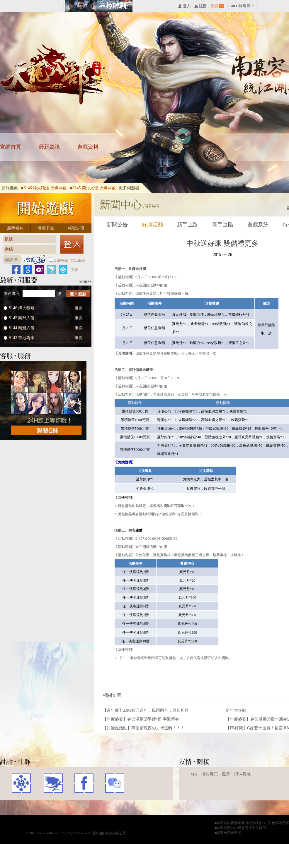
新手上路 (187, 225)
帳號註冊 (76, 228)
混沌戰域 (242, 774)
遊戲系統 (257, 225)
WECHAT (114, 783)
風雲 (226, 774)
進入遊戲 (78, 293)
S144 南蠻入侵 (22, 328)
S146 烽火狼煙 (22, 308)
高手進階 (222, 225)
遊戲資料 (87, 147)
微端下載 (46, 228)
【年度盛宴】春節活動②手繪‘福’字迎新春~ (142, 719)
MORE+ (85, 282)
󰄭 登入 (184, 6)
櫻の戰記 (209, 774)
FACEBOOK (83, 783)
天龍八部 (54, 74)
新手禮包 (15, 228)
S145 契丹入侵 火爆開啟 (93, 188)
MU (194, 774)
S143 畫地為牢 (22, 338)
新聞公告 (117, 225)
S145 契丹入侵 (22, 318)
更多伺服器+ (130, 188)
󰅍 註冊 (200, 6)
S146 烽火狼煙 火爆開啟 (44, 188)
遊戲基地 (21, 783)
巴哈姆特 (52, 783)
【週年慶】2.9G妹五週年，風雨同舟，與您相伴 (146, 710)
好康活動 (152, 225)
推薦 (78, 308)
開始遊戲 (45, 208)
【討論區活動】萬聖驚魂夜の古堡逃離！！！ (144, 728)
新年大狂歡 (236, 710)
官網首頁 (10, 147)
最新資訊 (49, 147)
